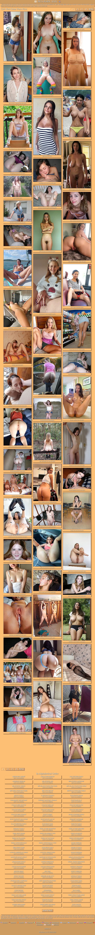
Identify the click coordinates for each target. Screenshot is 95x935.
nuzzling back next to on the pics (47, 182)
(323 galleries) (47, 843)
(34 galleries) (76, 805)
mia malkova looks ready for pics (77, 260)
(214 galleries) (47, 781)
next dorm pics (18, 61)
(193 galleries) (76, 867)
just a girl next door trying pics (18, 593)
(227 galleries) (18, 834)
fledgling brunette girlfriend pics (47, 526)
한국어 (56, 925)
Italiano (38, 922)
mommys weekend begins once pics (18, 327)
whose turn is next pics (47, 94)
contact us (47, 928)
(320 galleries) (47, 862)
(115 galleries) (76, 853)
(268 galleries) (76, 834)
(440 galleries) (76, 800)
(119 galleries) (18, 829)
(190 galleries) (47, 819)
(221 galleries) (18, 805)
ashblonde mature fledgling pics (18, 732)
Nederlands (55, 922)
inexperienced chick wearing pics (77, 373)
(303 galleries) (47, 848)
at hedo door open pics (18, 495)
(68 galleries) (76, 791)
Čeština (46, 922)
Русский (89, 922)
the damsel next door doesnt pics (18, 148)
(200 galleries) (76, 843)
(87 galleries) (18, 824)
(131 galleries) (18, 791)
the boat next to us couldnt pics (18, 286)
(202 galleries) (47, 815)
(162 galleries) (76, 895)
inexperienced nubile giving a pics (47, 742)
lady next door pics (47, 53)
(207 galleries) (47, 900)
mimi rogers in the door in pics (77, 188)
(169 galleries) (76, 786)
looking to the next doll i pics (47, 636)
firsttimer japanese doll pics (18, 246)
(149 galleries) (18, 890)
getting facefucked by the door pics (18, 405)
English (5, 922)
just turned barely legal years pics (77, 595)
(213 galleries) (76, 862)
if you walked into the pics (77, 419)
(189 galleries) (47, 881)
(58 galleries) (76, 781)
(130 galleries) (18, 857)
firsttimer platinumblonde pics (18, 221)
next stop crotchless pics (77, 306)
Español (21, 922)
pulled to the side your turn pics (47, 677)
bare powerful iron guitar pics (18, 707)
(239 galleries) (47, 786)
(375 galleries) (47, 810)
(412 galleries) (18, 786)
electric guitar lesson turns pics (77, 489)
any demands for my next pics (47, 460)
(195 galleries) (76, 848)
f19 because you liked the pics (47, 250)
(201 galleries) (18, 777)
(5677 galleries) (47, 890)
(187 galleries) (76, 886)
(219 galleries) (47, 834)
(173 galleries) (18, 810)
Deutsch (13, 922)
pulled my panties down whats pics (18, 445)
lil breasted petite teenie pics (18, 470)
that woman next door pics (77, 219)
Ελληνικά (73, 922)
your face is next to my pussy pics (77, 570)
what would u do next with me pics (47, 501)
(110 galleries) (76, 810)
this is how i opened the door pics (18, 102)
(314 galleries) (76, 815)
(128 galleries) (18, 815)
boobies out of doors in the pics (77, 640)
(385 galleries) (18, 881)
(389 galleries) (76, 777)
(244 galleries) (18, 872)
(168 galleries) (47, 838)
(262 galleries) (76, 872)
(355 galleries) (18, 905)
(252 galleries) (76, 876)
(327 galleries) (47, 867)
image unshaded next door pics (77, 137)
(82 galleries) (18, 895)
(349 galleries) (76, 796)
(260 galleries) (47, 829)
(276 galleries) (47, 872)
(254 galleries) (47, 824)
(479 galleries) (76, 881)
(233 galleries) (18, 796)
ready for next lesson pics (77, 529)
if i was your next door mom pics (47, 354)
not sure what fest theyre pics (18, 682)
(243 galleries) (18, 853)
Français (30, 922)
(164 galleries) (18, 843)
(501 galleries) (18, 900)
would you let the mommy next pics (18, 536)
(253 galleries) (47, 791)
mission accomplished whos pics (18, 634)
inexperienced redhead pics (47, 419)
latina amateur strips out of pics (18, 658)
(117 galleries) (47, 805)
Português (39, 925)
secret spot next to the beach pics (47, 591)
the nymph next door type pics (77, 763)
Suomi (64, 922)
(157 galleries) (47, 777)
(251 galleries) (18, 886)
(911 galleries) (47, 796)
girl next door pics (47, 155)
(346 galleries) (47, 857)
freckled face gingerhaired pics (18, 560)
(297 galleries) (76, 900)
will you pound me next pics (47, 566)
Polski (81, 922)
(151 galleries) (47, 800)
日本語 (48, 925)
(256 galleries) (18, 800)
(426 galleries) (18, 867)
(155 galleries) (18, 781)
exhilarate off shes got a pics (77, 28)
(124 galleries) (47, 895)
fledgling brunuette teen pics (18, 172)
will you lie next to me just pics (77, 681)
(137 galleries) (18, 862)
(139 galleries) (18, 848)
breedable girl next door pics (47, 718)
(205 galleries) (18, 819)
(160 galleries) (76, 857)
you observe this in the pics (77, 722)
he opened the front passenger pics (47, 394)
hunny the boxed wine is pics (77, 348)
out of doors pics (18, 197)
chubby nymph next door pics (77, 86)
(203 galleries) (47, 886)
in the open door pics (18, 364)
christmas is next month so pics (47, 313)
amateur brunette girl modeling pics (47, 206)
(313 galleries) (18, 876)
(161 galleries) (76, 838)
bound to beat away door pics (77, 464)
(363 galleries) (18, 838)
